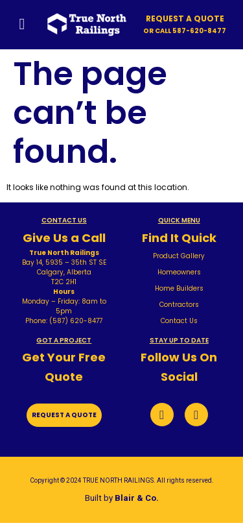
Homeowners (179, 272)
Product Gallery (179, 256)
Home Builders (179, 288)
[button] (184, 31)
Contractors (179, 304)
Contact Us (179, 321)
